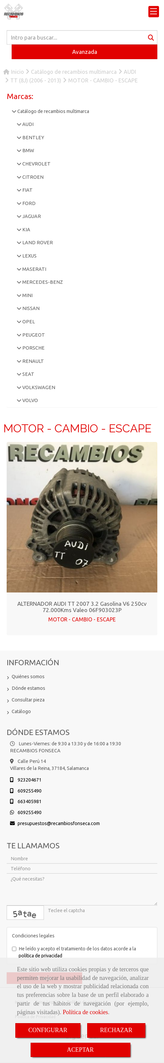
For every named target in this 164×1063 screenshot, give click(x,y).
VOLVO (29, 400)
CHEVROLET (36, 163)
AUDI (27, 124)
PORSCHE (33, 348)
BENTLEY (32, 137)
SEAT (27, 374)
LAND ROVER (37, 242)
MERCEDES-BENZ (42, 282)
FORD (28, 203)
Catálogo (21, 711)
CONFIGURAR (47, 1030)
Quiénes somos (28, 676)
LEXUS (29, 256)
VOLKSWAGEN (38, 387)
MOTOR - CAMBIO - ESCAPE (82, 619)
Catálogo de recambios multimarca (52, 111)
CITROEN (32, 177)
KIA (25, 229)
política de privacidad (40, 955)
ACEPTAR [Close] (80, 1049)
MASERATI (33, 269)
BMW (27, 150)
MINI (27, 295)
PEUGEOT (33, 335)
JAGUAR (31, 216)
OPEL (28, 321)
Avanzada (84, 52)
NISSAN (30, 308)
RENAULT (32, 361)
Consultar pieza (28, 699)
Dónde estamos (28, 688)
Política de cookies (85, 1012)
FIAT (27, 190)
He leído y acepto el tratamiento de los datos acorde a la (74, 952)
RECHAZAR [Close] (116, 1030)
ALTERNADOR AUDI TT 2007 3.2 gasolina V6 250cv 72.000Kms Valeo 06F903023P (82, 606)
